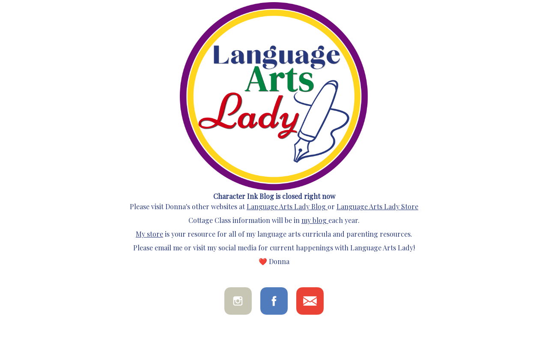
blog (319, 220)
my (306, 220)
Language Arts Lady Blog (286, 206)
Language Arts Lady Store (377, 206)
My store (149, 233)
